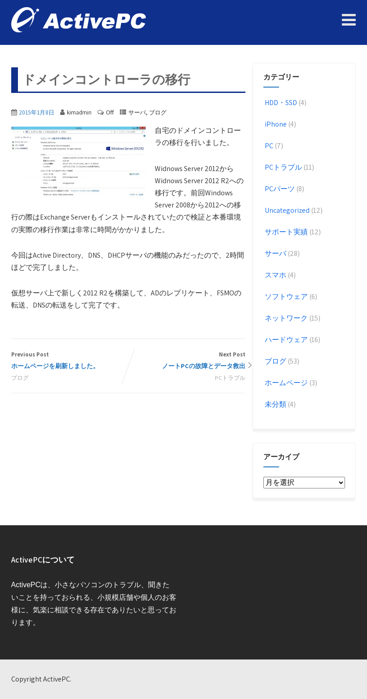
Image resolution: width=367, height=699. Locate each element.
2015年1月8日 (36, 112)
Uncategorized (286, 210)
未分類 (274, 404)
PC (268, 145)
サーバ (137, 112)
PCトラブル (230, 378)
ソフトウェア (285, 296)
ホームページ (285, 382)
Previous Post (69, 361)
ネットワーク (285, 318)
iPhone (275, 124)
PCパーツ (279, 188)
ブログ (157, 112)
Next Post (186, 361)
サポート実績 (285, 232)
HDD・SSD (280, 102)
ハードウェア (285, 339)
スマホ (274, 275)
